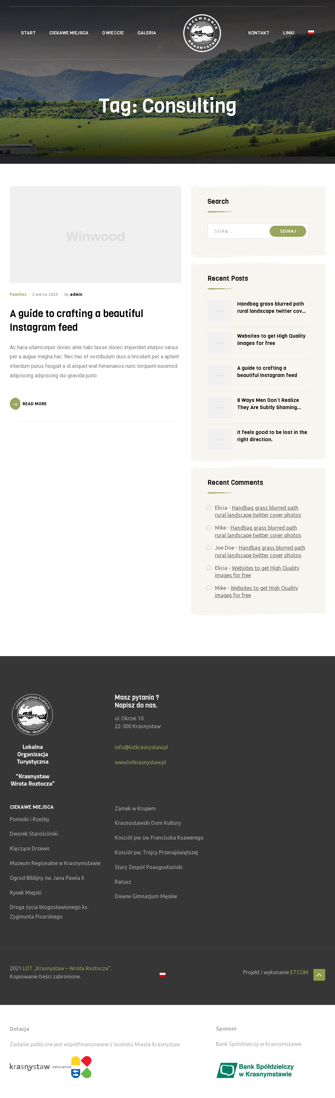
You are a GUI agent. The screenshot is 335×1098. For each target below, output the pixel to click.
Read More (35, 404)
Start (28, 33)
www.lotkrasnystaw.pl (140, 762)
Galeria (146, 33)
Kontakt (258, 33)
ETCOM (299, 972)
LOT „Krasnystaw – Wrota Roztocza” (67, 968)
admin (76, 294)
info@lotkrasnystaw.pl (141, 747)
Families (18, 294)
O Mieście (112, 33)
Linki (288, 33)
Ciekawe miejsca (68, 33)
